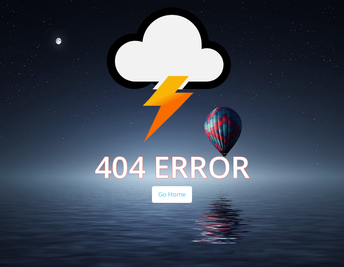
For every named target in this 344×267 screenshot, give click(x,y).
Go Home (172, 194)
